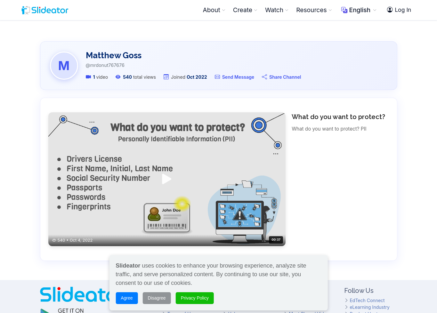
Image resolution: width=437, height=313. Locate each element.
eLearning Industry (369, 218)
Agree (127, 294)
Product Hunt (363, 225)
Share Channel (285, 77)
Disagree (157, 294)
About (214, 10)
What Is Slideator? (247, 211)
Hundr (359, 232)
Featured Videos (306, 218)
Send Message (238, 77)
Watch (276, 10)
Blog (233, 238)
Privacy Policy (182, 232)
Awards (175, 218)
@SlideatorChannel (60, 256)
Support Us (179, 238)
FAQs (233, 232)
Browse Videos (304, 211)
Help (233, 225)
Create (245, 10)
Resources (314, 10)
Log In (399, 10)
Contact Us (179, 245)
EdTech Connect (367, 211)
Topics (296, 238)
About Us (177, 211)
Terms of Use (181, 225)
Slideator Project (245, 218)
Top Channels (303, 232)
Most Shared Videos (310, 225)
